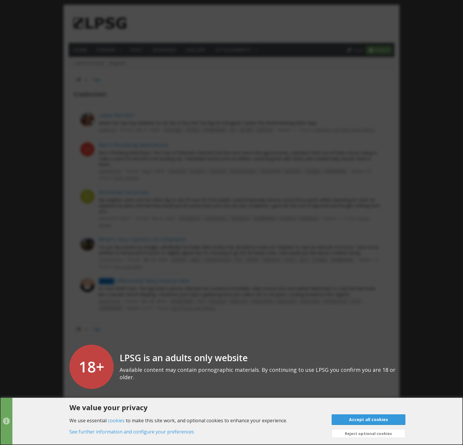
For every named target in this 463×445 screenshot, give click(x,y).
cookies (116, 420)
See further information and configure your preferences (131, 431)
